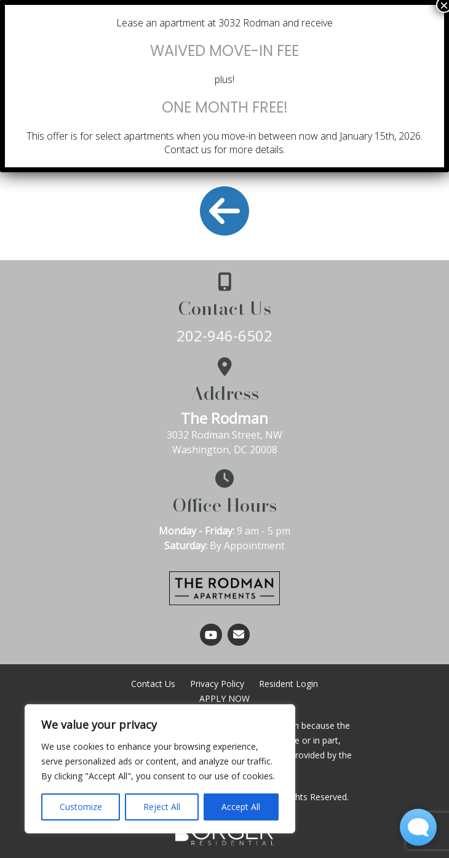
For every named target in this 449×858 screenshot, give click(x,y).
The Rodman (224, 418)
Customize (81, 806)
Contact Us (153, 683)
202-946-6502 (224, 335)
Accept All (240, 806)
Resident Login (288, 683)
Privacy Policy (217, 683)
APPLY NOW (224, 698)
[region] (160, 768)
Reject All (161, 806)
